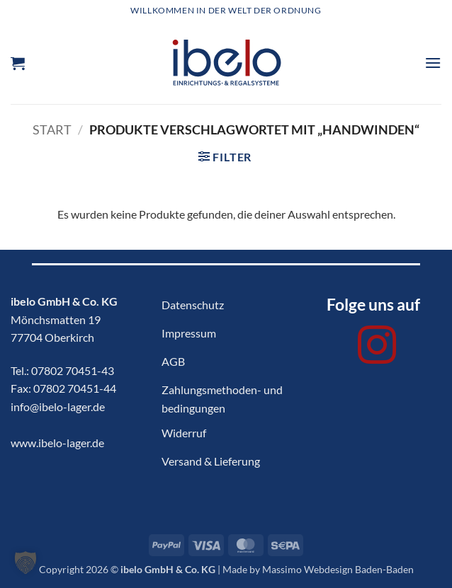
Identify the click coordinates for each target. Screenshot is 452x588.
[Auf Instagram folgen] (377, 348)
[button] (18, 63)
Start (52, 129)
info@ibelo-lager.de (58, 406)
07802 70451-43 (72, 370)
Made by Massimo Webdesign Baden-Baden (318, 569)
